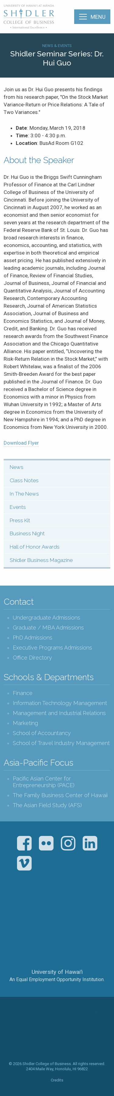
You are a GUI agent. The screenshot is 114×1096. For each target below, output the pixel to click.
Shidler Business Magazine (41, 560)
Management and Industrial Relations (59, 713)
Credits (57, 1080)
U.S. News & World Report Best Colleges (81, 905)
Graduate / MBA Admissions (48, 627)
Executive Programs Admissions (52, 647)
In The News (24, 494)
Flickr (46, 843)
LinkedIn (90, 843)
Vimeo (24, 863)
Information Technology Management (60, 703)
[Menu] (92, 16)
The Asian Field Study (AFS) (47, 805)
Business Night (27, 533)
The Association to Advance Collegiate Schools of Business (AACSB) (32, 905)
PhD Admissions (32, 637)
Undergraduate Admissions (46, 617)
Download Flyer (21, 443)
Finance (23, 693)
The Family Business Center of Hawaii (60, 795)
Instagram (68, 843)
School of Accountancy (42, 733)
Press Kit (20, 520)
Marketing (25, 723)
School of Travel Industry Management (61, 743)
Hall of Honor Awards (35, 547)
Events (18, 507)
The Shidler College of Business (29, 16)
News (16, 467)
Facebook (24, 843)
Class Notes (24, 480)
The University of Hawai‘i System (57, 951)
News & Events (57, 45)
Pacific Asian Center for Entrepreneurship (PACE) (43, 781)
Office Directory (32, 657)
